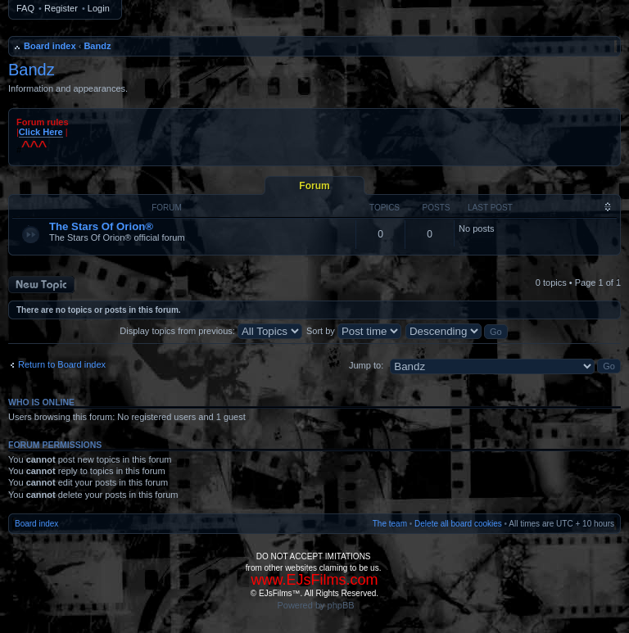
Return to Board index (62, 364)
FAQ (25, 8)
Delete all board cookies (458, 523)
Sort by (353, 331)
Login (99, 8)
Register (61, 8)
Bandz (97, 46)
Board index (50, 46)
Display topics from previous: (211, 331)
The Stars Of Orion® (101, 226)
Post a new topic (41, 284)
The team (390, 523)
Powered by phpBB (315, 605)
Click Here (41, 132)
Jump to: (366, 365)
